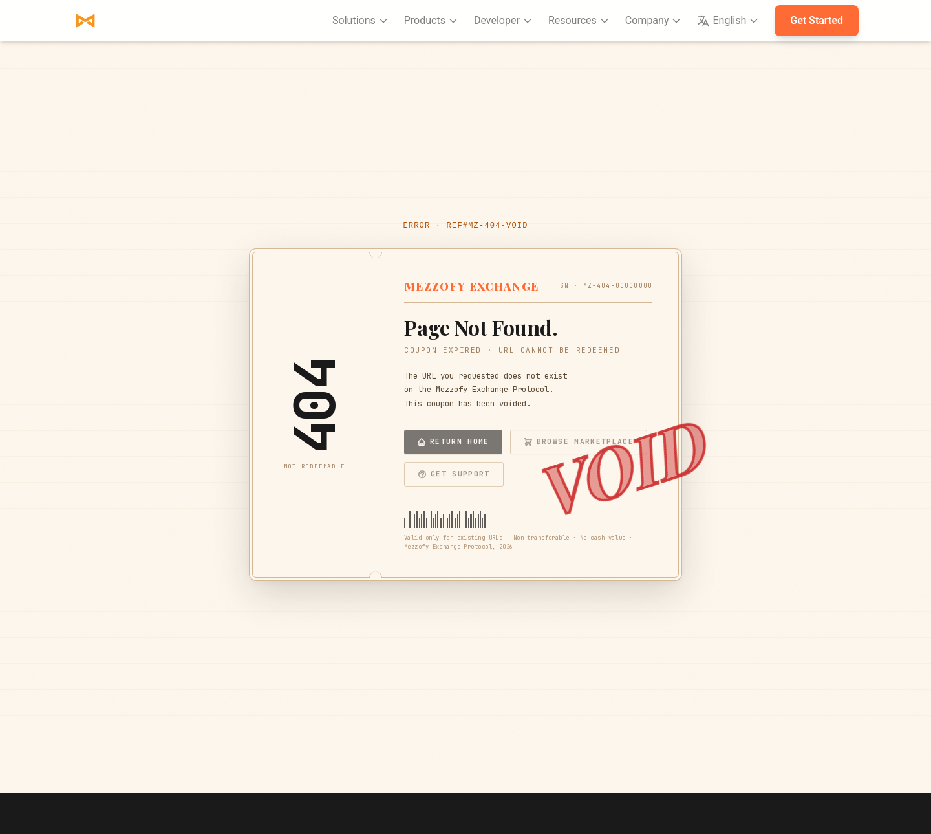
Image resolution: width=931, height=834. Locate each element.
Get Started (816, 20)
